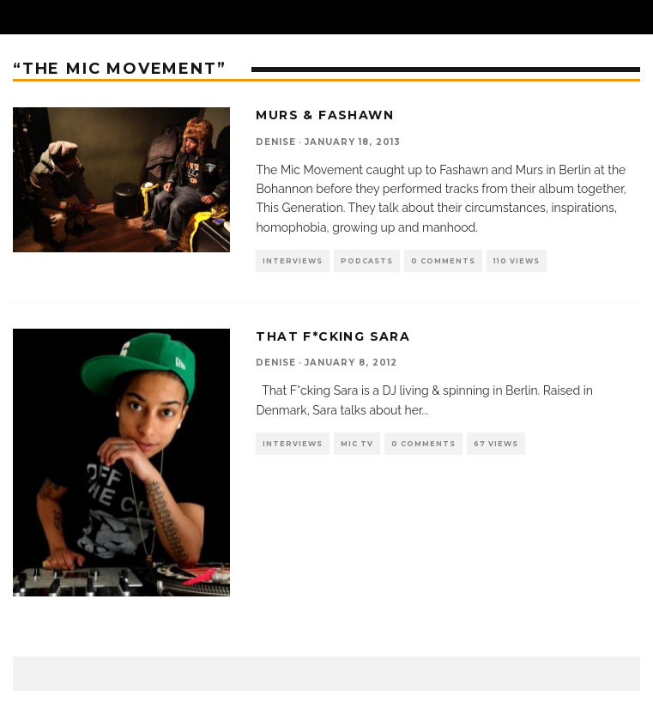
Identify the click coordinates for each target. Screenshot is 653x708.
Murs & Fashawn (325, 115)
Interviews (293, 261)
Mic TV (357, 443)
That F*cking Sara (333, 336)
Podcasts (367, 261)
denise (276, 142)
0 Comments (443, 261)
